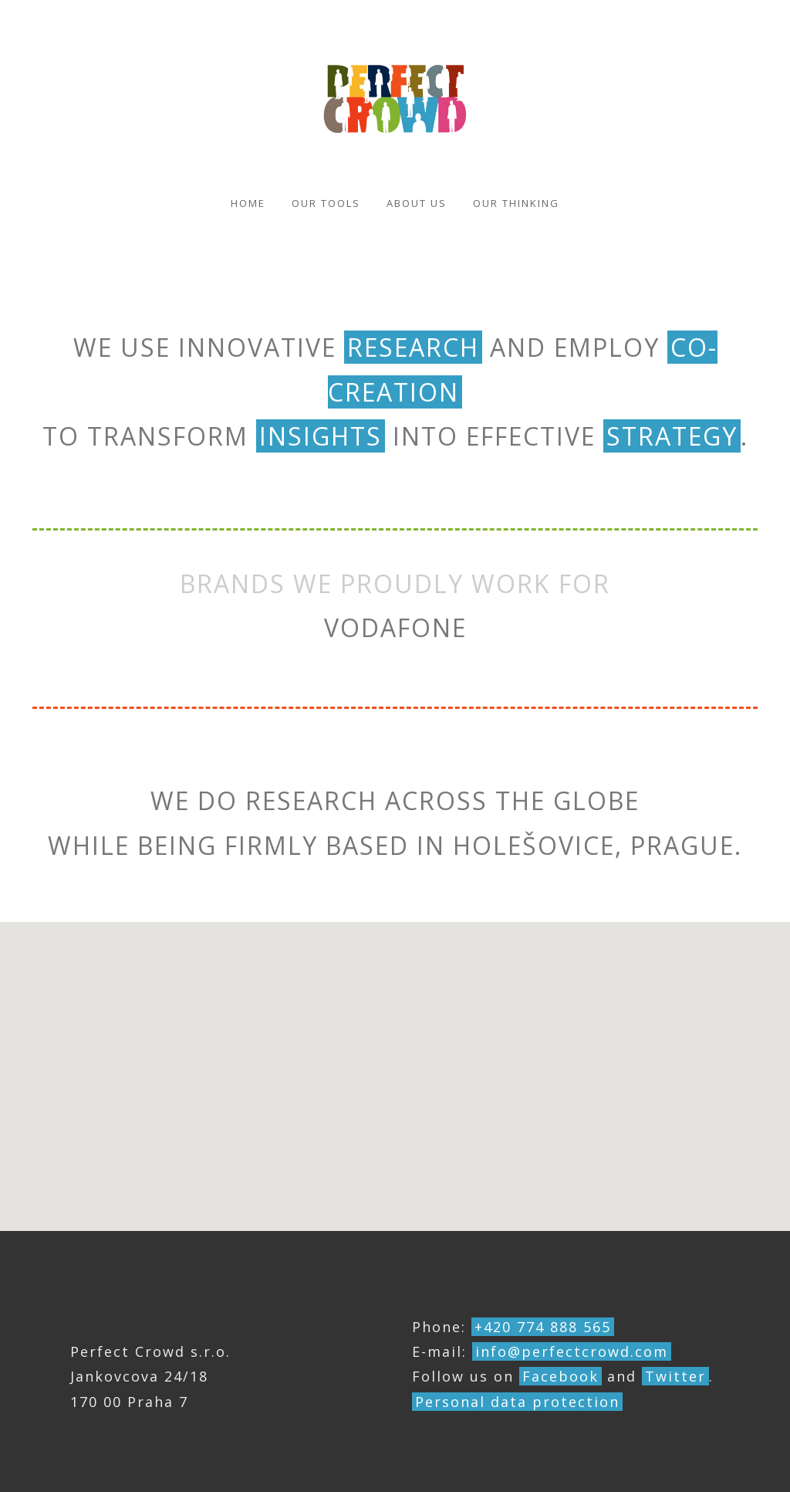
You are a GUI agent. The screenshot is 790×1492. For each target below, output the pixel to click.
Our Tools (326, 203)
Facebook (560, 1376)
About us (417, 203)
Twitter (675, 1376)
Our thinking (516, 203)
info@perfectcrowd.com (571, 1351)
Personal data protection (517, 1401)
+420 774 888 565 (542, 1326)
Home (248, 203)
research (413, 347)
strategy (672, 436)
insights (320, 436)
